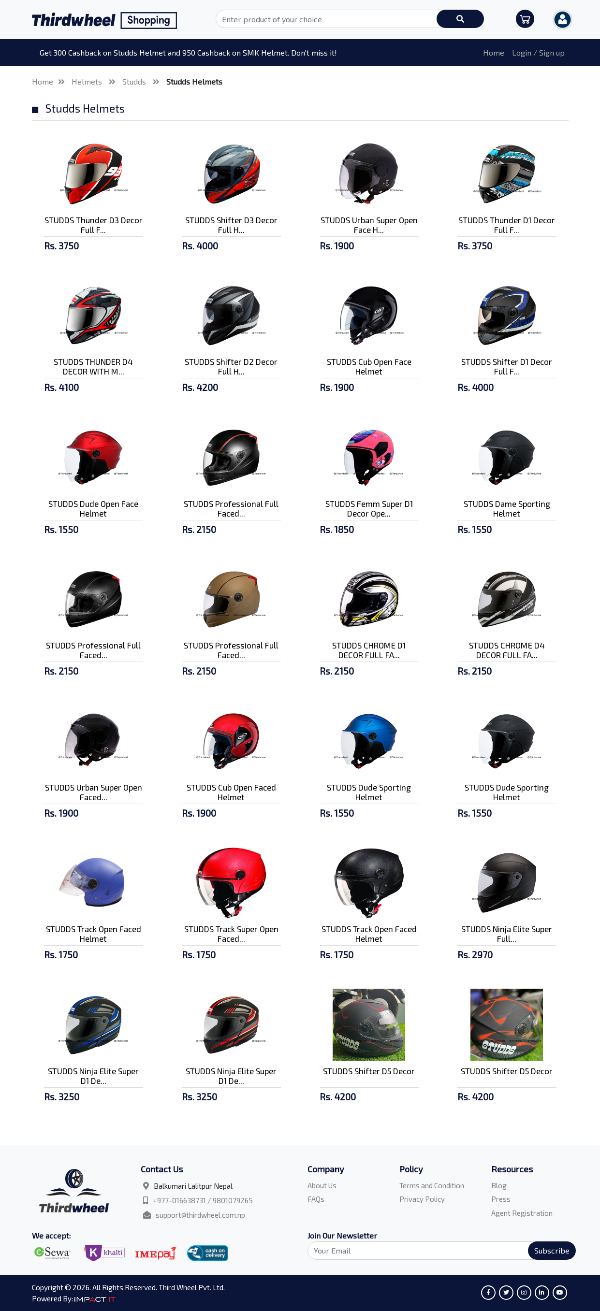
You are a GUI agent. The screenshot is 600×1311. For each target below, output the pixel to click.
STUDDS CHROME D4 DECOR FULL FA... (507, 650)
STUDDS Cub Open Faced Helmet (231, 792)
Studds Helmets (194, 81)
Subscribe (552, 1250)
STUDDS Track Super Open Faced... (231, 933)
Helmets (88, 81)
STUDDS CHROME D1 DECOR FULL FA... (369, 650)
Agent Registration (522, 1213)
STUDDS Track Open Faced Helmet (93, 933)
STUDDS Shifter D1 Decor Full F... (506, 366)
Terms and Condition (431, 1185)
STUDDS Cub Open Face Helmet (369, 366)
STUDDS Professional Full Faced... (231, 508)
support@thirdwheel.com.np (200, 1214)
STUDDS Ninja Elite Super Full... (506, 933)
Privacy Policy (422, 1199)
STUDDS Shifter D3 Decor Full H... (231, 224)
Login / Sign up (538, 52)
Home (493, 52)
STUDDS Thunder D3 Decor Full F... (93, 224)
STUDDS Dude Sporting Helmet (369, 792)
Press (501, 1199)
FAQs (315, 1199)
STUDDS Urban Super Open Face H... (369, 224)
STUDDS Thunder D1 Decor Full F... (506, 224)
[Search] (436, 1250)
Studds (135, 81)
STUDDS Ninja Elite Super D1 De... (93, 1075)
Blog (499, 1185)
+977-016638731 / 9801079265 (203, 1200)
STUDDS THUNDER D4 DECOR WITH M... (93, 366)
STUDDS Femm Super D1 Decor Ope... (369, 508)
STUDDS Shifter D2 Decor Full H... (231, 366)
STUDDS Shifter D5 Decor (369, 1071)
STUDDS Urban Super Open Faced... (93, 792)
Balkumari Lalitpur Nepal (193, 1185)
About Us (322, 1185)
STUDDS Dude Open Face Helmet (93, 508)
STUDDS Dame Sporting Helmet (507, 508)
